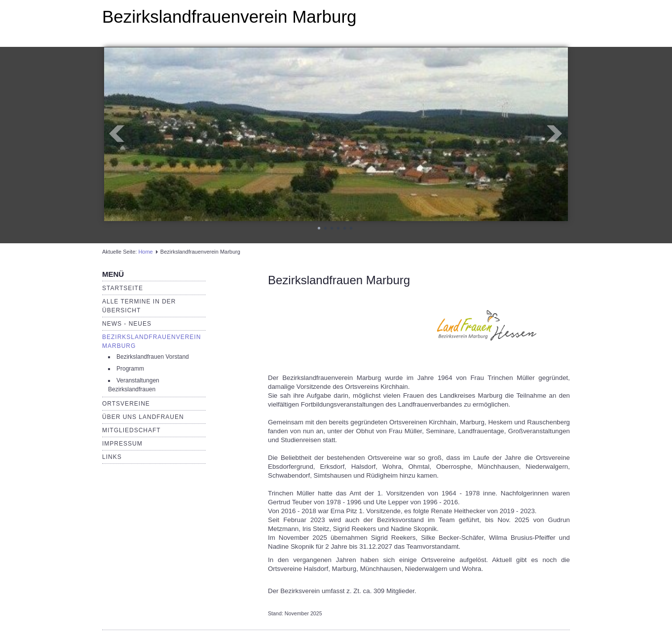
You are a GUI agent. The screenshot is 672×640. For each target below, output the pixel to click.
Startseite (122, 288)
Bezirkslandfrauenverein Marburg (229, 16)
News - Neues (126, 323)
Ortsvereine (126, 403)
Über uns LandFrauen (143, 417)
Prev (117, 133)
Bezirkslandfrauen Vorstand (152, 356)
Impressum (122, 443)
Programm (130, 368)
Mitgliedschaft (131, 430)
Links (112, 456)
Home (145, 252)
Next (555, 133)
